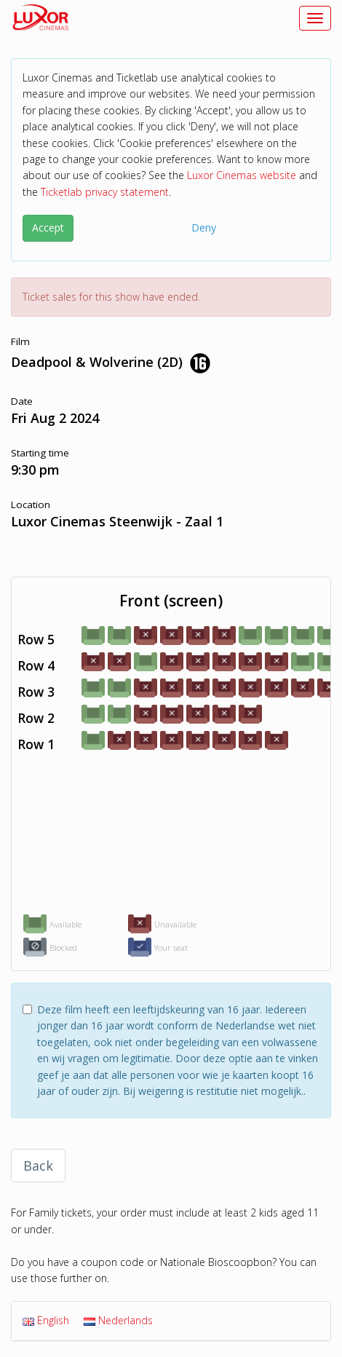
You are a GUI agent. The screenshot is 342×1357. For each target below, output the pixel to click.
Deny (203, 227)
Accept (48, 227)
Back (38, 1165)
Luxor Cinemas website (241, 175)
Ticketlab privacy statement (105, 192)
